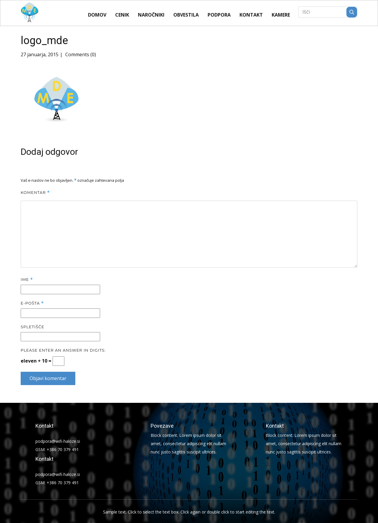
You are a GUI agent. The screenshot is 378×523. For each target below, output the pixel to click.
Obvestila (186, 15)
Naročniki (151, 15)
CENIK (122, 15)
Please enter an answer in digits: (63, 350)
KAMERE (281, 15)
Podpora (219, 15)
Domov (97, 15)
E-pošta (32, 303)
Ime (27, 279)
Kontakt (251, 15)
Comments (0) (80, 54)
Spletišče (32, 326)
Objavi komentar (48, 378)
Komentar (35, 192)
